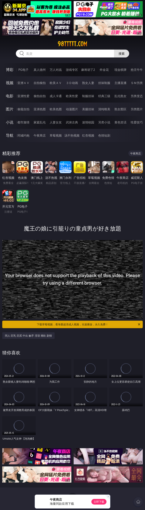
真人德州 (40, 70)
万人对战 (56, 70)
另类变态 (137, 96)
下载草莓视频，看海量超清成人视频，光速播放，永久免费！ (89, 324)
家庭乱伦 (40, 122)
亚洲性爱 (23, 96)
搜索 (122, 53)
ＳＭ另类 (137, 83)
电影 (9, 95)
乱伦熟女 (120, 96)
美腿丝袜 (88, 109)
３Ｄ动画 (72, 83)
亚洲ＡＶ (23, 83)
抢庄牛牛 (137, 70)
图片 (9, 109)
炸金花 (104, 70)
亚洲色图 (40, 109)
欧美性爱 (72, 96)
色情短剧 (104, 135)
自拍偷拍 (40, 83)
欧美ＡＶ (56, 83)
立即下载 (99, 501)
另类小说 (104, 122)
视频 (9, 82)
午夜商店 (40, 135)
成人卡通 (56, 96)
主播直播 (120, 83)
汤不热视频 (71, 135)
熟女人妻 (88, 83)
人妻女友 (56, 122)
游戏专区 (72, 70)
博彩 (9, 69)
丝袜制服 (104, 83)
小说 (9, 122)
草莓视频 (56, 135)
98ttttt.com (72, 44)
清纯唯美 (104, 109)
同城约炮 (23, 135)
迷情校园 (88, 122)
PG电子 (23, 70)
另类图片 (137, 109)
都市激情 (23, 122)
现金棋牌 (120, 70)
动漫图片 (72, 109)
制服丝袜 (88, 96)
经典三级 (104, 96)
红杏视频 (88, 135)
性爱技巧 (137, 122)
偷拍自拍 (40, 96)
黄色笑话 (120, 122)
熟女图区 (120, 109)
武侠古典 (72, 122)
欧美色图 (56, 109)
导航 (9, 135)
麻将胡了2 (88, 70)
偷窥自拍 (23, 109)
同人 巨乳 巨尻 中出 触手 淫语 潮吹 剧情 (28, 335)
